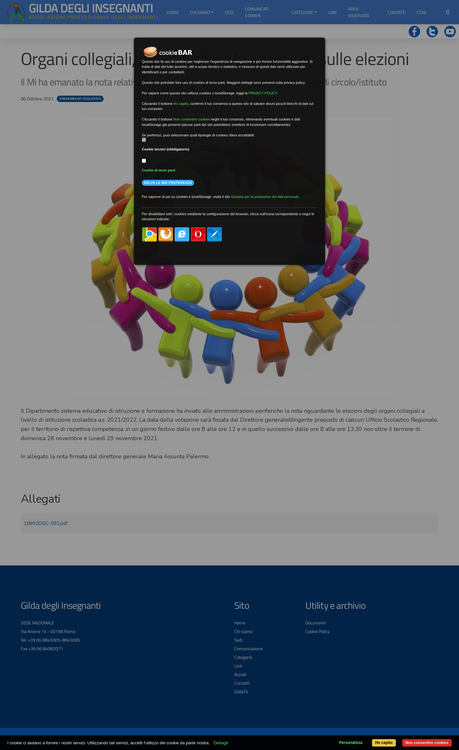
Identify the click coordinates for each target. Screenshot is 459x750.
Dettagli (221, 742)
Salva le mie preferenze (168, 183)
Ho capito (384, 742)
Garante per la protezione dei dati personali (264, 197)
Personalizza (350, 742)
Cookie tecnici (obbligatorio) (165, 149)
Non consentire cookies (426, 742)
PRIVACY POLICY (262, 93)
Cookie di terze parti (158, 170)
